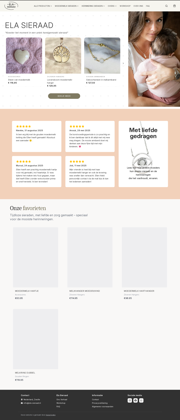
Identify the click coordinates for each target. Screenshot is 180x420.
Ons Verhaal (61, 399)
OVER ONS (138, 6)
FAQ (148, 6)
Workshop (61, 403)
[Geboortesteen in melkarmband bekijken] (102, 61)
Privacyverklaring (100, 403)
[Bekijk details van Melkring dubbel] (35, 339)
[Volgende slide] (123, 63)
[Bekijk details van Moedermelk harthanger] (144, 257)
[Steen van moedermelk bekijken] (24, 61)
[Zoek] (166, 5)
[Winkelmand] (174, 5)
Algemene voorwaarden (102, 406)
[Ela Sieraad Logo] (11, 6)
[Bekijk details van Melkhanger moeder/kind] (89, 257)
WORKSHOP (125, 6)
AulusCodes (50, 415)
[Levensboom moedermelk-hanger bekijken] (63, 63)
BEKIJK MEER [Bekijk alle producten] (64, 96)
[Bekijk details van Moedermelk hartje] (35, 257)
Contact (95, 399)
